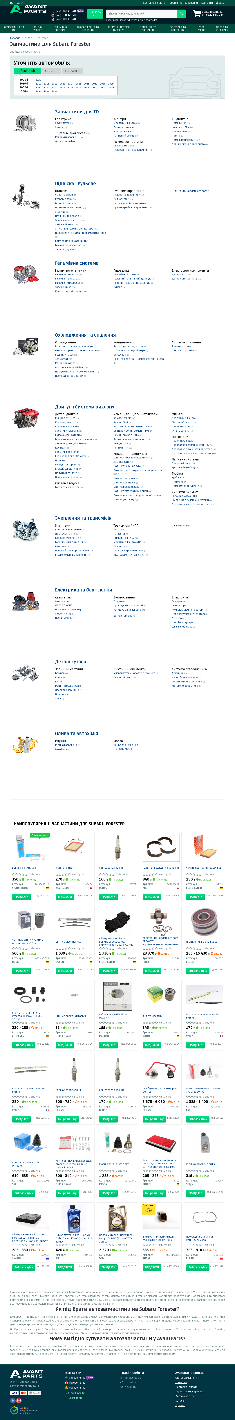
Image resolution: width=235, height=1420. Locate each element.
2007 (95, 87)
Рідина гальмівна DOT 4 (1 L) (203, 1164)
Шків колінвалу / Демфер (70, 456)
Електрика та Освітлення (83, 590)
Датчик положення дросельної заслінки (138, 495)
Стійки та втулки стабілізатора (74, 228)
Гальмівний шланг (125, 274)
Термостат (62, 359)
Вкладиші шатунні (67, 468)
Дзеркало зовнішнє (67, 690)
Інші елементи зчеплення (71, 554)
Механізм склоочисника (187, 681)
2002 (54, 87)
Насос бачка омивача (185, 677)
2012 (54, 83)
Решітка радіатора (67, 685)
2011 (46, 83)
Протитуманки (64, 617)
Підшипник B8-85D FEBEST (202, 941)
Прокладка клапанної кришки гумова (199, 1238)
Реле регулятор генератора (189, 614)
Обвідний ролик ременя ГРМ (131, 430)
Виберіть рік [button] (27, 71)
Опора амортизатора (68, 220)
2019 (111, 83)
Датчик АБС (179, 274)
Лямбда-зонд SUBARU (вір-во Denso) (160, 1090)
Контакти (207, 2)
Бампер (60, 673)
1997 (38, 91)
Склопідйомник (123, 677)
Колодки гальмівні (67, 137)
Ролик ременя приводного (188, 144)
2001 (46, 87)
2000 (38, 87)
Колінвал (61, 447)
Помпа (176, 135)
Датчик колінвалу (124, 482)
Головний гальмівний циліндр (132, 278)
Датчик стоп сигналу (185, 278)
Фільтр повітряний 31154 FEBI (204, 867)
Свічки (59, 127)
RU (11, 2)
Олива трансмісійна (125, 745)
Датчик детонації (124, 499)
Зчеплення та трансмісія (83, 518)
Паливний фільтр (124, 135)
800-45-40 (64, 11)
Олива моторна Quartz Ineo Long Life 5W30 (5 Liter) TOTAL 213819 (116, 1238)
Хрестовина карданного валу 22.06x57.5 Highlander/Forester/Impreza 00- (160, 942)
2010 (38, 83)
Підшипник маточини (69, 207)
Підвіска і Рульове (75, 184)
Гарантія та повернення (183, 2)
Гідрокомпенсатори (67, 435)
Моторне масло (123, 748)
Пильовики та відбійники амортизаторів (80, 232)
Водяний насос (64, 354)
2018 (103, 83)
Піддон (59, 460)
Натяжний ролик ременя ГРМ (131, 426)
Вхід (220, 2)
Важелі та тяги (64, 203)
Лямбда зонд (121, 461)
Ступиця (60, 211)
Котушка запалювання (127, 609)
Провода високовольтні (128, 605)
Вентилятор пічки (183, 350)
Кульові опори (64, 199)
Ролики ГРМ (179, 131)
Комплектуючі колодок (69, 291)
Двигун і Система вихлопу (84, 407)
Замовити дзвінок (75, 1393)
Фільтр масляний (153, 1016)
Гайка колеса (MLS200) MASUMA (113, 1016)
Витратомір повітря (67, 487)
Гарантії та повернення (189, 1391)
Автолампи (62, 601)
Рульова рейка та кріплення (131, 207)
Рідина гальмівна (66, 745)
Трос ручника (63, 287)
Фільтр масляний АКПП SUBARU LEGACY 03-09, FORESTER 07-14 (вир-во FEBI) (116, 942)
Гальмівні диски (65, 278)
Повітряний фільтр (125, 127)
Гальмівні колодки (67, 274)
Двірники (178, 673)
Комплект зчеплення (68, 529)
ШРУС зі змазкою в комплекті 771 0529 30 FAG (204, 1090)
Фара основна (64, 605)
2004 (70, 87)
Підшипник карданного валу (190, 191)
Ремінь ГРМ (179, 123)
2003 (62, 87)
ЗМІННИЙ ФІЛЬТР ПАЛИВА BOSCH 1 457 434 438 (27, 942)
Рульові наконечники (127, 194)
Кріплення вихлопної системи (190, 500)
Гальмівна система (77, 263)
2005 (78, 87)
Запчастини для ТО (77, 112)
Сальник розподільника (70, 443)
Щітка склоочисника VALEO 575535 (202, 1016)
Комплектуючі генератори (188, 609)
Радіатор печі (180, 346)
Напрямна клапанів (67, 477)
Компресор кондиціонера (129, 350)
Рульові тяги (121, 199)
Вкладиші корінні (66, 464)
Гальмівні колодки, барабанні (161, 867)
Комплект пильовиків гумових (25, 1164)
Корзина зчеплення (67, 537)
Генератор (178, 605)
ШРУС (117, 529)
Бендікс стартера (183, 622)
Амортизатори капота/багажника (134, 673)
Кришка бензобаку (184, 467)
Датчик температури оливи (130, 491)
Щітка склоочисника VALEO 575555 (28, 1090)
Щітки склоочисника (68, 941)
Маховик (61, 546)
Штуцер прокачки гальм (71, 1016)
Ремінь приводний (184, 139)
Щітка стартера (123, 615)
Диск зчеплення (65, 533)
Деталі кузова (70, 662)
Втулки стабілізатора (68, 245)
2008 (103, 87)
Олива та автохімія (76, 733)
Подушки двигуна (66, 473)
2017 (94, 83)
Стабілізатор (121, 145)
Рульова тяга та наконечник (131, 149)
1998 (46, 91)
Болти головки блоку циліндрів (75, 439)
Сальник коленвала (67, 451)
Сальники (119, 546)
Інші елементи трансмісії (129, 554)
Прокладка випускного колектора (193, 453)
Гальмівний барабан (68, 282)
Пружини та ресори (67, 216)
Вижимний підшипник (69, 542)
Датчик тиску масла (126, 478)
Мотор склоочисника (185, 685)
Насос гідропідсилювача (128, 203)
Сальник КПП (180, 525)
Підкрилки (62, 694)
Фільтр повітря (65, 867)
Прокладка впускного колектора (192, 449)
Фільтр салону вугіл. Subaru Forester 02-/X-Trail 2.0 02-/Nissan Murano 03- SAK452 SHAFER (30, 1239)
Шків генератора (182, 626)
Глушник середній (183, 495)
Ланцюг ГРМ (121, 443)
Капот (59, 681)
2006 (87, 87)
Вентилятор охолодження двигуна (76, 350)
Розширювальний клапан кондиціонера (138, 359)
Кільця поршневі (66, 418)
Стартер (177, 618)
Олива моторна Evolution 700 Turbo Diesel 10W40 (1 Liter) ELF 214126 (74, 1238)
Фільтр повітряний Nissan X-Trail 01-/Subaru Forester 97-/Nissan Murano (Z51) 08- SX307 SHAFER (160, 1165)
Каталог (180, 1400)
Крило (59, 677)
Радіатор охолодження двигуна (75, 346)
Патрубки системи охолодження (75, 371)
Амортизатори (64, 194)
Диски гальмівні (65, 141)
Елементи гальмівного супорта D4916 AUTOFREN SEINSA (27, 1016)
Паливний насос (182, 463)
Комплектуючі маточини (70, 241)
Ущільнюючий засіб (24, 867)
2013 (62, 83)
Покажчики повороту (68, 609)
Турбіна (177, 477)
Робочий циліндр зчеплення (73, 550)
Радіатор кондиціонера (128, 346)
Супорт (117, 287)
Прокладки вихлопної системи (191, 504)
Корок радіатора (65, 363)
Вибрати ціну (198, 971)
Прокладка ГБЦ (181, 440)
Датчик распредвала (126, 486)
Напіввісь (119, 533)
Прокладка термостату (69, 375)
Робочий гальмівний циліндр (132, 282)
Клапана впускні (65, 422)
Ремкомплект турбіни (186, 485)
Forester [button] (72, 71)
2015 (78, 83)
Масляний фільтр (124, 123)
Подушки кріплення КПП (128, 550)
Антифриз (61, 749)
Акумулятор (62, 123)
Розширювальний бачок (70, 367)
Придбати (21, 897)
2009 (111, 87)
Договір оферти (184, 1396)
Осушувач (119, 354)
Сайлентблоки (64, 224)
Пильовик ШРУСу (124, 537)
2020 (38, 79)
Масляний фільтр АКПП (127, 542)
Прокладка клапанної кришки (191, 445)
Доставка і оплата (154, 2)
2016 (86, 83)
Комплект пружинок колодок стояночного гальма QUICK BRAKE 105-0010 (74, 1164)
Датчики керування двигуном (132, 457)
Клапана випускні (66, 426)
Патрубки (178, 481)
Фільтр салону (122, 131)
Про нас (180, 1405)
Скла (58, 698)
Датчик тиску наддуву (127, 466)
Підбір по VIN (95, 13)
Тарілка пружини (66, 249)
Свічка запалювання (111, 867)
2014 (70, 83)
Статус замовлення (187, 1377)
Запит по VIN (75, 1398)
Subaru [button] (51, 71)
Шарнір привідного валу (114, 1164)
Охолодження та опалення (85, 335)
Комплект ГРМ (181, 127)
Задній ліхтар (63, 613)
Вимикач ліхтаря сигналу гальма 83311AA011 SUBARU (159, 1238)
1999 (54, 91)
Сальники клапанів (67, 430)
